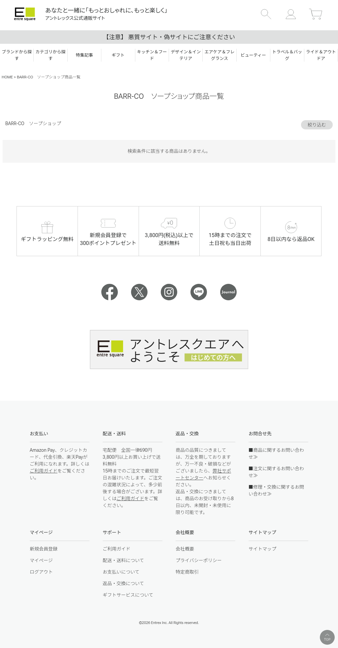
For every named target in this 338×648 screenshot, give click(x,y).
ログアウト (41, 572)
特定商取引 (187, 572)
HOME (7, 77)
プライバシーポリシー (199, 560)
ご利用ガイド (43, 470)
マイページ (41, 560)
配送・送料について (123, 560)
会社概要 (185, 549)
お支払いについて (121, 572)
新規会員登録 (43, 549)
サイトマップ (262, 549)
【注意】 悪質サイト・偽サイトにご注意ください (169, 37)
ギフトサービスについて (128, 595)
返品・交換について (123, 583)
